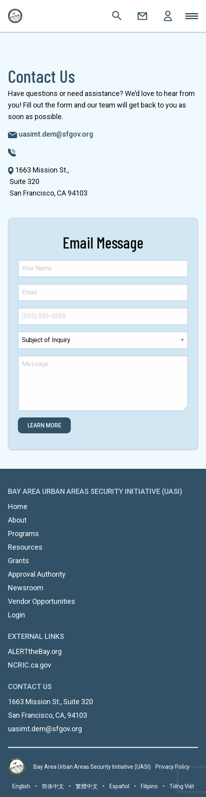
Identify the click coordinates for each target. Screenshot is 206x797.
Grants (18, 560)
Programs (23, 533)
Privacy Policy (172, 767)
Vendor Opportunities (41, 601)
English (21, 786)
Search (117, 15)
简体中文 (53, 786)
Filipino (149, 786)
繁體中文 (87, 786)
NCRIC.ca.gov (29, 665)
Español (119, 786)
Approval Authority (37, 574)
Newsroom (25, 588)
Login (168, 15)
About (17, 520)
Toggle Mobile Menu (191, 16)
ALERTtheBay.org (35, 651)
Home (17, 506)
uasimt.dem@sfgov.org (56, 134)
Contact (142, 15)
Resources (25, 547)
